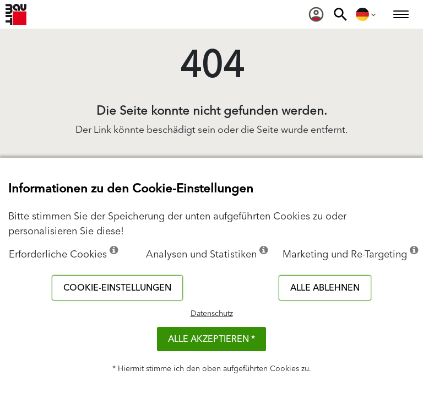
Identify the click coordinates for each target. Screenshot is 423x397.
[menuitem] (316, 14)
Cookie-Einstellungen (117, 288)
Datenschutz (212, 313)
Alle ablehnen (325, 288)
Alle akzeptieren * (211, 339)
